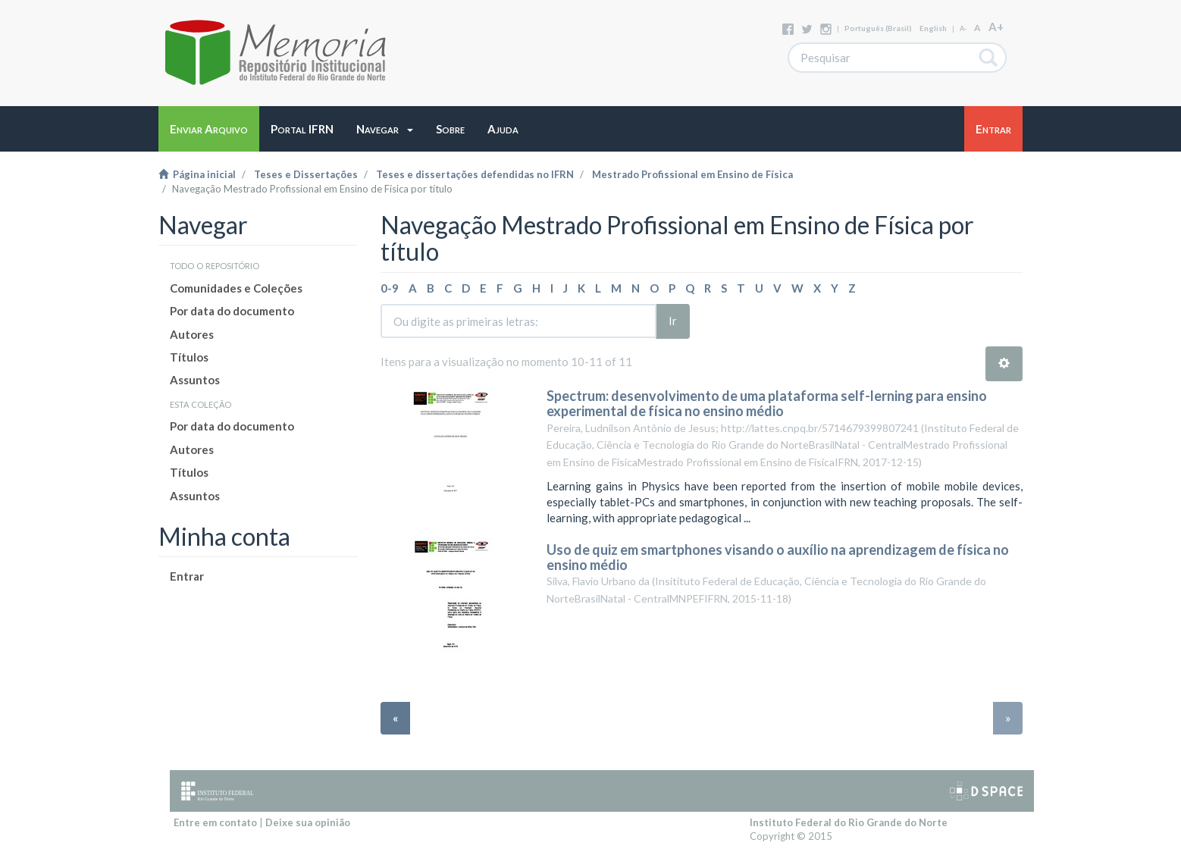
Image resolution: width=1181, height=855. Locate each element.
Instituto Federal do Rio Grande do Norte (849, 822)
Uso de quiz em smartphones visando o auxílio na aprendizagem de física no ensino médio (778, 557)
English (933, 28)
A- (963, 28)
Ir (673, 320)
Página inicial (197, 174)
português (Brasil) (878, 28)
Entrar (187, 576)
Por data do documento (232, 311)
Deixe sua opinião (307, 822)
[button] (384, 129)
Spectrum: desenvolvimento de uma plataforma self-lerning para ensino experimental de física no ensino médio (767, 403)
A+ (996, 26)
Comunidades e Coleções (236, 288)
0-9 (390, 288)
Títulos (189, 357)
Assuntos (195, 380)
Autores (192, 334)
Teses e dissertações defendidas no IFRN (475, 174)
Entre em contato (215, 822)
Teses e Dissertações (306, 174)
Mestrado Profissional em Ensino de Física (692, 174)
